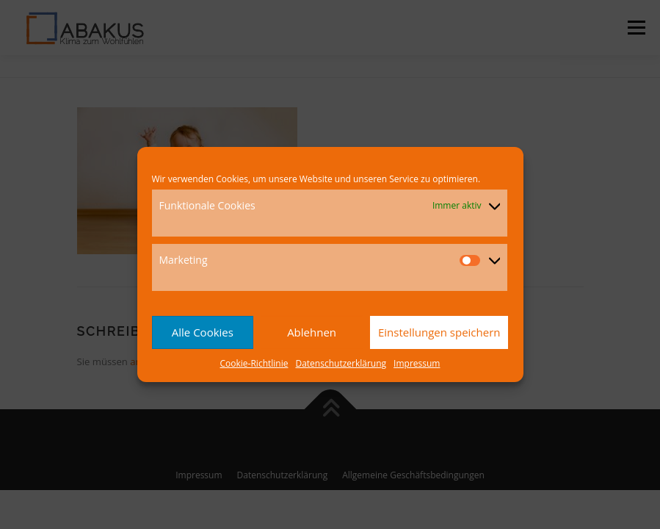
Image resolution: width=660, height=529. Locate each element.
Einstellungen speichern (439, 332)
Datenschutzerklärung (340, 363)
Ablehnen (311, 332)
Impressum (417, 363)
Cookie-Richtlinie (254, 363)
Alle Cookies (202, 332)
